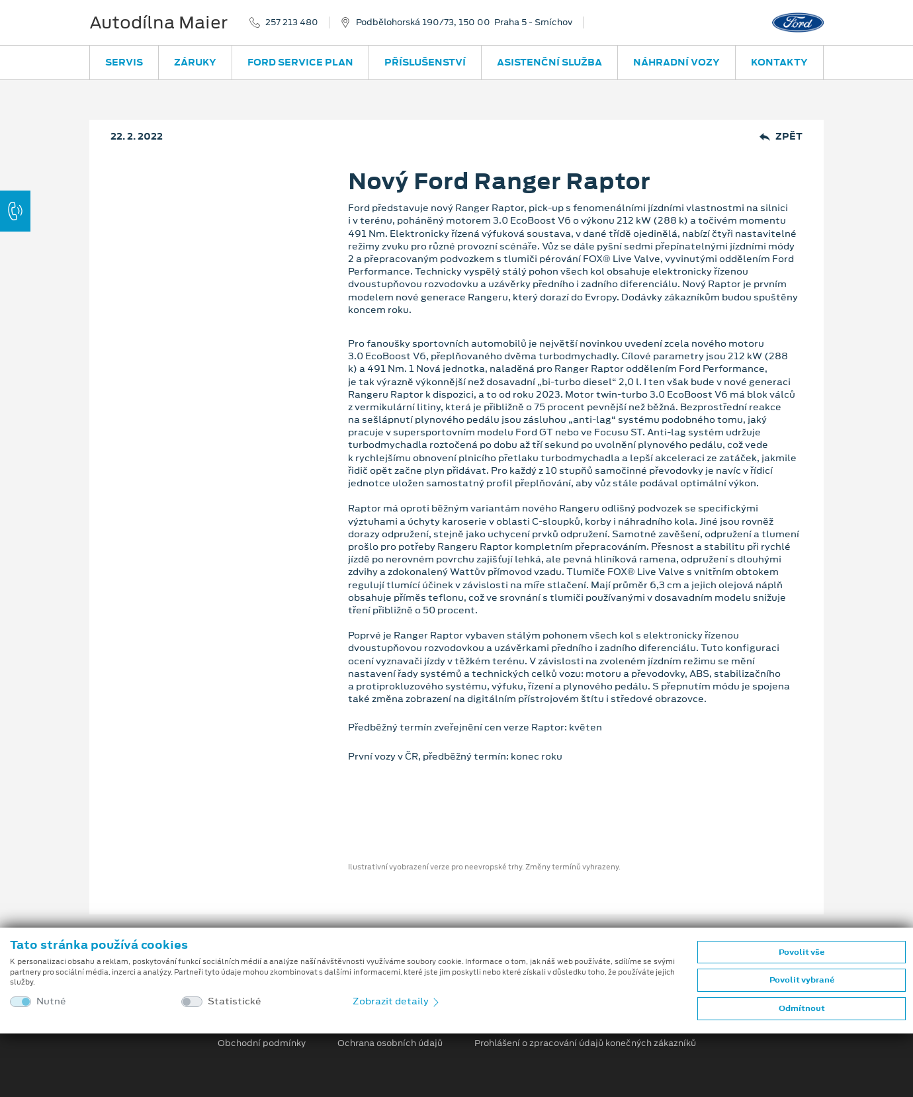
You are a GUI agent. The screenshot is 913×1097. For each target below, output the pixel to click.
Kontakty (779, 62)
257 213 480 (291, 22)
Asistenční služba (549, 62)
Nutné (51, 1001)
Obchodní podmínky (262, 1043)
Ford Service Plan (300, 62)
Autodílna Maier (158, 22)
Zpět (781, 136)
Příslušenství (425, 62)
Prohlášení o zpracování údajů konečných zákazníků (585, 1043)
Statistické (234, 1001)
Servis (124, 62)
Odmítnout (802, 1008)
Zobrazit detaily (397, 1001)
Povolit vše (801, 952)
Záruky (195, 62)
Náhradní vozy (676, 62)
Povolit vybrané (801, 980)
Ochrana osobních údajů (390, 1043)
